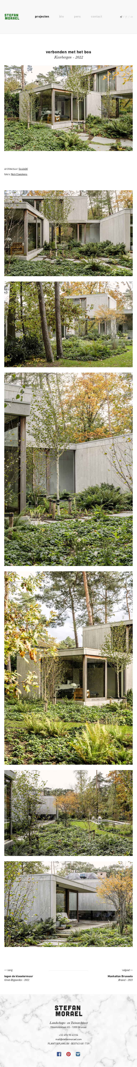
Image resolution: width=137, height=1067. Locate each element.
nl (121, 16)
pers (77, 16)
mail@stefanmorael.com (68, 1039)
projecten (42, 16)
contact (96, 16)
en (132, 16)
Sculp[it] (23, 168)
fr (126, 16)
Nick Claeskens (19, 174)
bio (61, 16)
